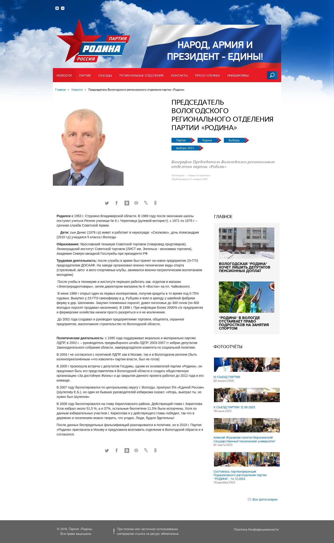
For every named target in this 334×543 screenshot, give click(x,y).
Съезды (105, 75)
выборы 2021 (185, 148)
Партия (85, 75)
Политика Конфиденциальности (256, 529)
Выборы (234, 140)
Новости (64, 75)
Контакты (179, 75)
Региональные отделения (141, 75)
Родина (207, 140)
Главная (60, 89)
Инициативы (238, 75)
